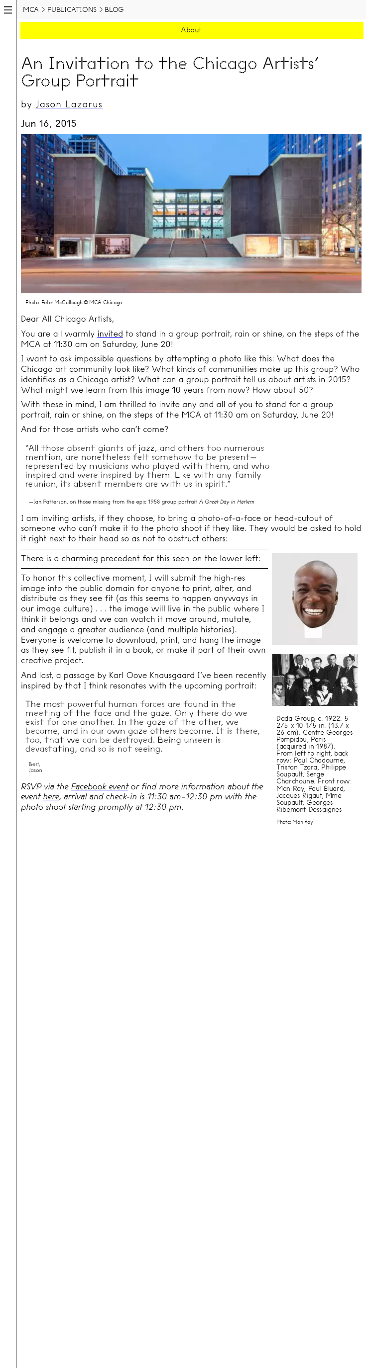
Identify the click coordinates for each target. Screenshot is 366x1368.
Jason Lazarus (69, 104)
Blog (114, 9)
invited (110, 334)
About (191, 29)
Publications (72, 9)
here (51, 796)
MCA (31, 9)
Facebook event (99, 786)
